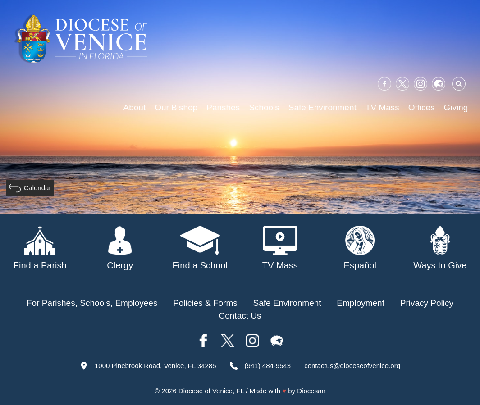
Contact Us (240, 315)
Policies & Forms (205, 303)
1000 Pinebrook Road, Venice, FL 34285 (155, 365)
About (134, 107)
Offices (421, 107)
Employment (360, 303)
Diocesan (311, 391)
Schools (264, 107)
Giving (456, 107)
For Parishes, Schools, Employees (92, 303)
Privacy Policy (426, 303)
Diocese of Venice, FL (211, 391)
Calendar (37, 187)
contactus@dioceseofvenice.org (352, 365)
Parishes (223, 107)
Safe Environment (322, 107)
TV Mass (382, 107)
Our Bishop (176, 107)
